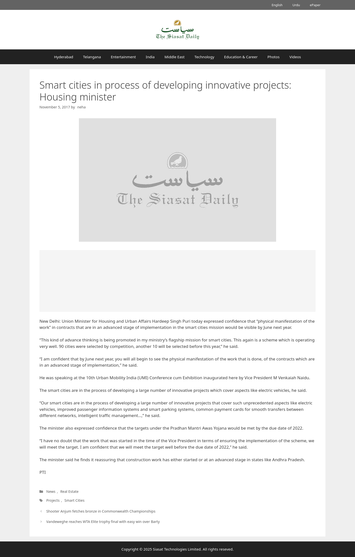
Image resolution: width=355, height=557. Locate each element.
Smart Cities (74, 500)
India (150, 56)
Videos (295, 56)
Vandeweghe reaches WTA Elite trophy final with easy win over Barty (103, 521)
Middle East (174, 56)
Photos (273, 56)
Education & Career (241, 56)
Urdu (296, 5)
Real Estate (69, 491)
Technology (204, 56)
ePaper (315, 5)
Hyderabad (63, 56)
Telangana (92, 56)
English (277, 5)
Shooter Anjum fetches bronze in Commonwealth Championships (101, 511)
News (50, 491)
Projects (53, 500)
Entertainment (123, 56)
